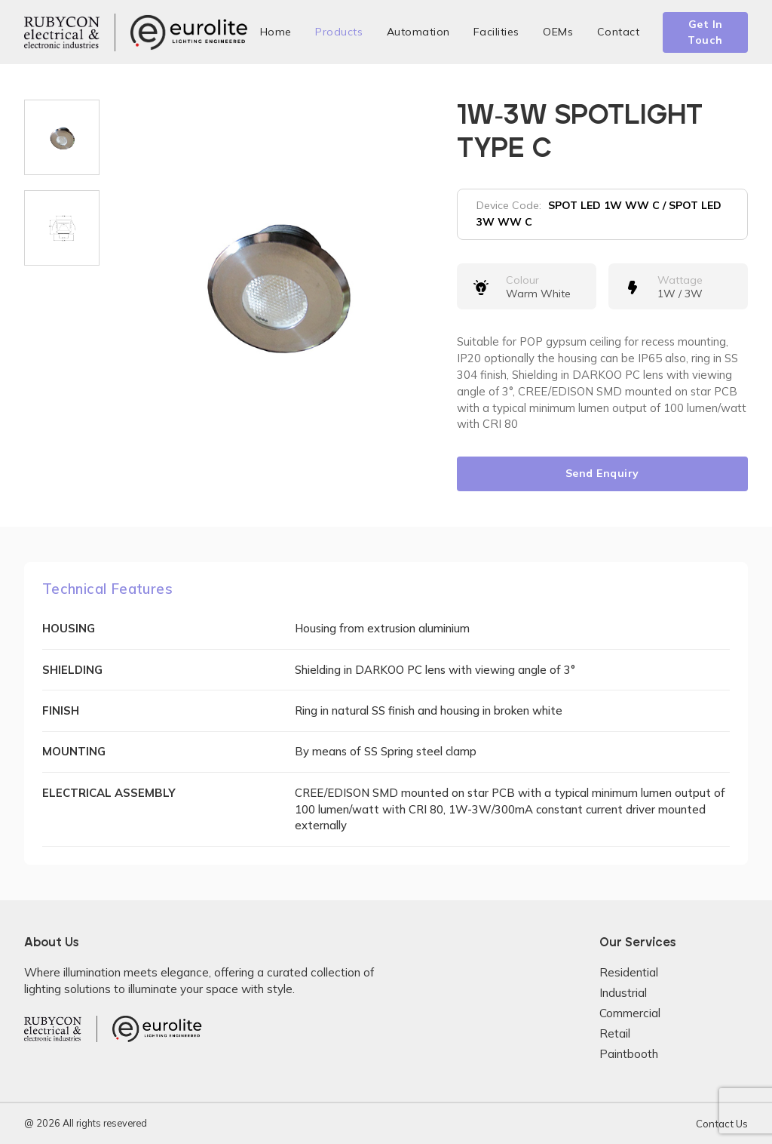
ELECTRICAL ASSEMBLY (109, 793)
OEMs (558, 31)
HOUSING (68, 628)
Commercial (629, 1013)
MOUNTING (74, 751)
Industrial (623, 993)
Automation (418, 31)
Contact (618, 31)
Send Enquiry (602, 473)
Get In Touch (705, 32)
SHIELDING (72, 670)
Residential (628, 972)
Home (276, 31)
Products (339, 31)
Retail (614, 1033)
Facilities (496, 31)
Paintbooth (628, 1054)
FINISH (60, 710)
